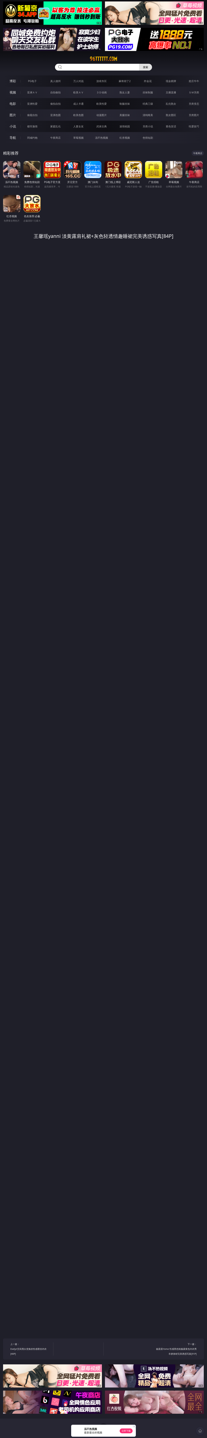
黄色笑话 (171, 126)
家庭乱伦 (55, 126)
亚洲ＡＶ (32, 92)
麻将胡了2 (125, 81)
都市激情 (32, 126)
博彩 (13, 81)
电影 (13, 103)
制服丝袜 (125, 104)
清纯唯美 (148, 115)
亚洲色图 (55, 115)
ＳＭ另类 (194, 92)
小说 (13, 126)
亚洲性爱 (32, 104)
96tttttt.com (103, 59)
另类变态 (194, 104)
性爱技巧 (194, 126)
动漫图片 (101, 115)
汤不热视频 (101, 137)
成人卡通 (78, 104)
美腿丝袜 (125, 115)
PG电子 (32, 81)
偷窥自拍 (32, 115)
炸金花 (148, 81)
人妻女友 (78, 126)
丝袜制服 (148, 92)
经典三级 (148, 104)
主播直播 (171, 92)
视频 (13, 92)
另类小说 (148, 126)
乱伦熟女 (171, 104)
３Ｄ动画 (101, 92)
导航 (13, 137)
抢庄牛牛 (194, 81)
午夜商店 (55, 137)
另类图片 (194, 115)
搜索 (145, 67)
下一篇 (176, 1349)
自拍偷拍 (55, 92)
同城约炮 (32, 137)
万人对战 (78, 81)
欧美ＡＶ (78, 92)
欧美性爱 (101, 104)
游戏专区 (101, 81)
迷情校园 (125, 126)
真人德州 (55, 81)
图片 (13, 115)
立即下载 (126, 1430)
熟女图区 (171, 115)
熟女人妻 (125, 92)
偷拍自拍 (55, 104)
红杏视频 (125, 137)
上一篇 (30, 1349)
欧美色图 (78, 115)
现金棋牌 (171, 81)
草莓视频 (78, 137)
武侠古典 (101, 126)
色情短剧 (148, 137)
